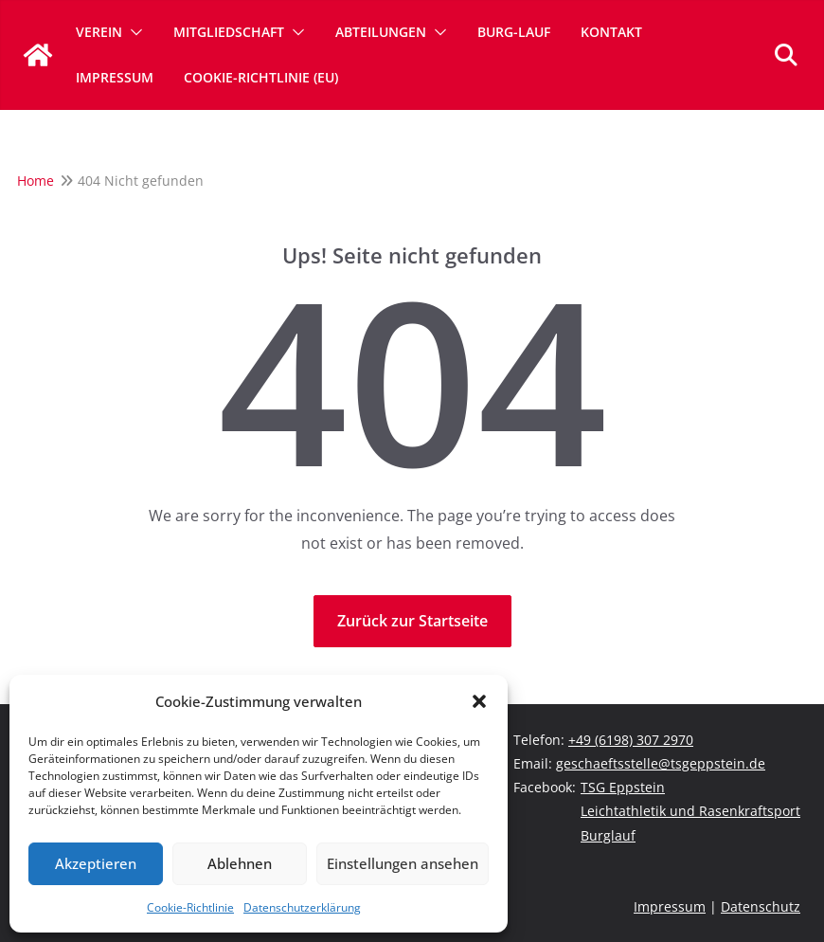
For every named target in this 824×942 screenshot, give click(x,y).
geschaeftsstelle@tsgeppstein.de (660, 763)
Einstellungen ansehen (402, 863)
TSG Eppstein (623, 787)
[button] (479, 701)
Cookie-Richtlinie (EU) (261, 77)
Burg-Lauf (513, 32)
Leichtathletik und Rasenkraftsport (690, 811)
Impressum (114, 77)
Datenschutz (760, 906)
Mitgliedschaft (228, 32)
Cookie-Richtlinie (190, 907)
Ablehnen (239, 863)
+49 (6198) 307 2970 (630, 740)
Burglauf (608, 835)
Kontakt (611, 32)
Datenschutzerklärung (302, 907)
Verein (99, 32)
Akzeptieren (95, 863)
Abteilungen (380, 32)
